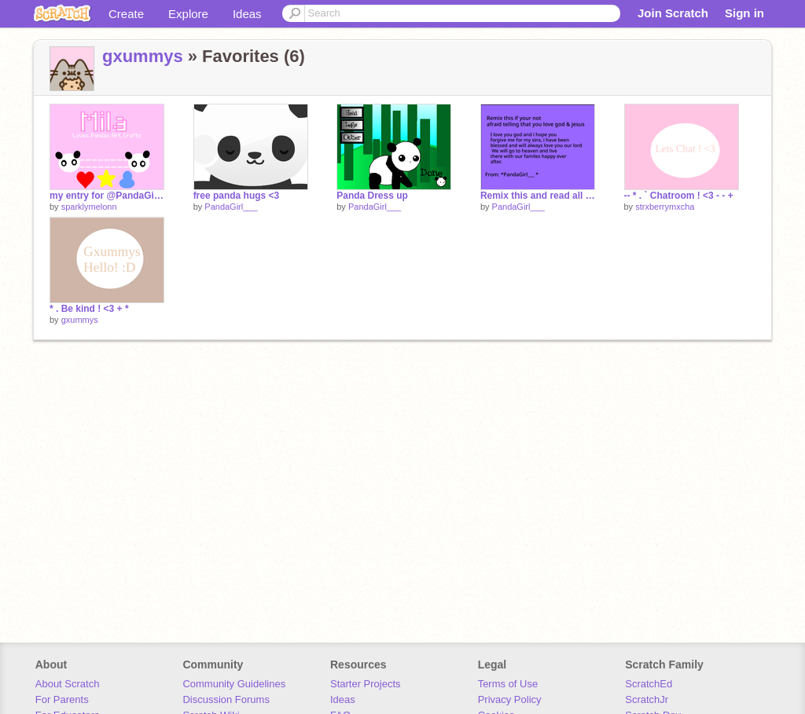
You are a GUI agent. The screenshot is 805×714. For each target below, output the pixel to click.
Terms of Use (508, 684)
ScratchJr (646, 699)
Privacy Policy (510, 699)
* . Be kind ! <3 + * (89, 308)
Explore (188, 13)
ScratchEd (648, 684)
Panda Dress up (372, 195)
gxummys (142, 56)
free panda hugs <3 (236, 195)
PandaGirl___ (230, 206)
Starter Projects (365, 684)
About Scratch (67, 684)
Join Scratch (673, 13)
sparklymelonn (89, 206)
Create (126, 13)
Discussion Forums (226, 699)
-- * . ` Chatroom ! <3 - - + (678, 195)
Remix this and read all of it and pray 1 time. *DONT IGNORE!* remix (537, 195)
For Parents (62, 699)
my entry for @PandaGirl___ (107, 195)
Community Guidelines (233, 684)
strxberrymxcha (664, 206)
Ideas (247, 13)
